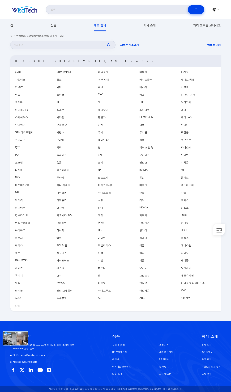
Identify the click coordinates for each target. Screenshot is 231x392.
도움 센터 (206, 373)
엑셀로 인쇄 (214, 44)
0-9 (17, 61)
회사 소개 (149, 25)
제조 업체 (100, 25)
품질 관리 (206, 359)
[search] (196, 9)
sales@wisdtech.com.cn (29, 355)
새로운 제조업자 (129, 44)
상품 (53, 25)
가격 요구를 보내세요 (207, 25)
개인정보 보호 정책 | (59, 389)
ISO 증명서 (207, 352)
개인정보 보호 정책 (211, 366)
